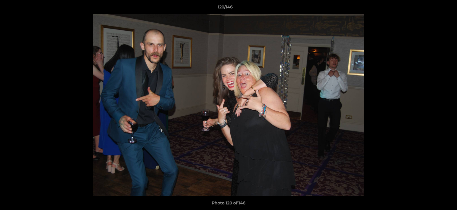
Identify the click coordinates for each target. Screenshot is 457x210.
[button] (432, 8)
